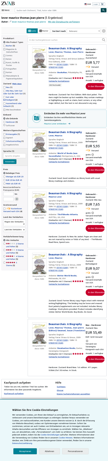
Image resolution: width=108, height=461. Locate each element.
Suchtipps (61, 387)
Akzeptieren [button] (24, 451)
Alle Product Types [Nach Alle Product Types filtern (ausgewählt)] (13, 42)
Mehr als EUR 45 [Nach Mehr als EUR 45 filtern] (12, 181)
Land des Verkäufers (13, 227)
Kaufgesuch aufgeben (13, 394)
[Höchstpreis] (8, 196)
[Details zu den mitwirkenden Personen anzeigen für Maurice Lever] (55, 52)
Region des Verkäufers (13, 219)
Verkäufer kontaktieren (58, 81)
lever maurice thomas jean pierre (28, 21)
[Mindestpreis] (8, 191)
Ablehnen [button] (48, 451)
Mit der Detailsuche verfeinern (62, 21)
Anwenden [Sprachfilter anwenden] (9, 159)
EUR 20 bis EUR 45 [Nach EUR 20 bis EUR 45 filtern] (13, 177)
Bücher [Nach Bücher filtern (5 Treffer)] (9, 45)
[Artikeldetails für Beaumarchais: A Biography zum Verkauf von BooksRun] (39, 57)
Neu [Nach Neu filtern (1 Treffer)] (8, 84)
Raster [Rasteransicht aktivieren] (46, 31)
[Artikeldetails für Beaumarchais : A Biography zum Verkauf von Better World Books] (39, 261)
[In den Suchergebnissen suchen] (67, 40)
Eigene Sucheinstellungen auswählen (73, 395)
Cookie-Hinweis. (39, 440)
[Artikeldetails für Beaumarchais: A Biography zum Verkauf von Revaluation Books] (39, 331)
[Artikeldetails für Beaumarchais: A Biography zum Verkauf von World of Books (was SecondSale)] (39, 138)
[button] (103, 39)
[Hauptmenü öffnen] (6, 10)
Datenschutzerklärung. (75, 443)
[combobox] (58, 10)
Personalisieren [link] (74, 451)
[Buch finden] (103, 10)
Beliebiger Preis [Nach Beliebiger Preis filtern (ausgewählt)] (11, 170)
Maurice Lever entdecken (57, 121)
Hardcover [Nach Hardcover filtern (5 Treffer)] (10, 119)
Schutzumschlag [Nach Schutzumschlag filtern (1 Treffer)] (13, 138)
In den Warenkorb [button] (96, 86)
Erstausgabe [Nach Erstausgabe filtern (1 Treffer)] (11, 131)
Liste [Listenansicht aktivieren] (34, 31)
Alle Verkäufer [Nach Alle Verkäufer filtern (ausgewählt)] (12, 237)
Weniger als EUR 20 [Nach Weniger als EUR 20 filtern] (13, 174)
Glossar (60, 391)
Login (96, 4)
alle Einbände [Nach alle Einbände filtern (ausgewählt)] (11, 115)
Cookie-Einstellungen (24, 437)
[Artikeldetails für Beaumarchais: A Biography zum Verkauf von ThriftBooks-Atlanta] (39, 199)
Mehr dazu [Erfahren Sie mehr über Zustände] (16, 81)
